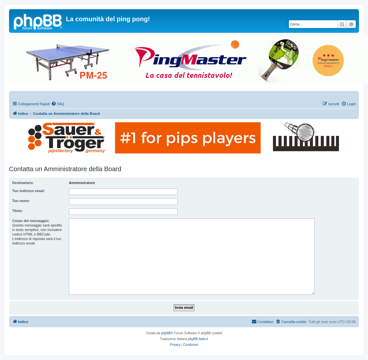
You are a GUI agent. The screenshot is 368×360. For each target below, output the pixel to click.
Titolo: (17, 211)
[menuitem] (57, 104)
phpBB (166, 333)
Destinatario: (23, 183)
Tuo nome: (21, 201)
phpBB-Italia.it (198, 339)
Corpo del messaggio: (31, 221)
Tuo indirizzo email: (28, 191)
